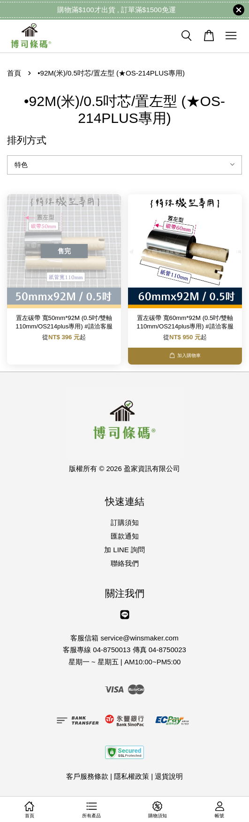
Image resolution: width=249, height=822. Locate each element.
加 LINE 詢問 (124, 550)
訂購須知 (125, 522)
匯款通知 (125, 536)
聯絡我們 (125, 563)
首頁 (14, 73)
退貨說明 (169, 776)
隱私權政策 (131, 776)
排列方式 (26, 140)
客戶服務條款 (87, 776)
